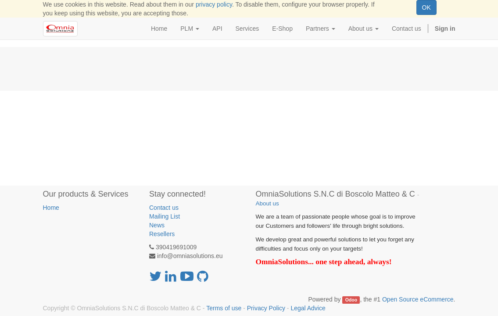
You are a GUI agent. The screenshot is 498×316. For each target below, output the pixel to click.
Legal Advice (307, 308)
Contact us (164, 207)
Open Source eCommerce (418, 299)
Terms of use (223, 308)
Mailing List (164, 216)
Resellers (162, 233)
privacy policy (214, 4)
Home (51, 207)
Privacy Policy (266, 308)
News (157, 225)
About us (267, 203)
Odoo (351, 299)
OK (426, 7)
